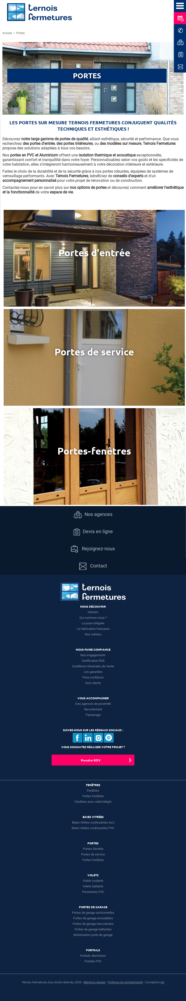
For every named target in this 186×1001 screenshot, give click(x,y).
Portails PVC (93, 961)
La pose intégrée (93, 623)
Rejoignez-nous (93, 549)
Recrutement (93, 709)
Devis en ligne (93, 532)
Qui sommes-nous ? (93, 617)
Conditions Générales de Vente (93, 666)
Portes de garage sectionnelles (93, 912)
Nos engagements (93, 655)
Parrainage (93, 715)
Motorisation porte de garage (93, 935)
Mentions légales (95, 982)
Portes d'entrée (93, 849)
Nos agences (93, 514)
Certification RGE (93, 660)
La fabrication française (93, 629)
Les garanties (93, 672)
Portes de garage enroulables (93, 918)
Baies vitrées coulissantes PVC (93, 828)
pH (162, 982)
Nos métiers (93, 634)
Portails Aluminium (93, 955)
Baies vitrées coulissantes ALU (93, 822)
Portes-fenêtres (93, 796)
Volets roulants (93, 881)
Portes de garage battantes (93, 929)
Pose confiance (93, 677)
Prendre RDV (91, 760)
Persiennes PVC (93, 892)
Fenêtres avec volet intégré (93, 801)
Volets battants (93, 886)
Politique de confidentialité (125, 982)
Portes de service (93, 854)
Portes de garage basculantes (93, 924)
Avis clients (93, 683)
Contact (93, 566)
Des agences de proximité (93, 704)
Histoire (93, 612)
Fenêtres (93, 790)
